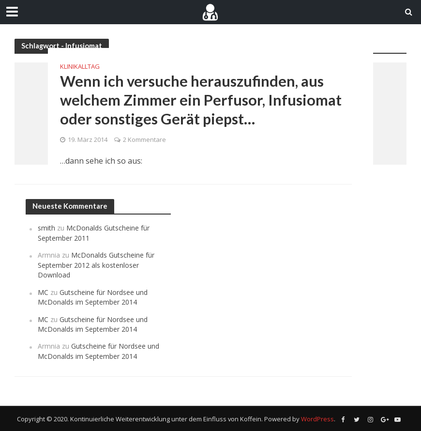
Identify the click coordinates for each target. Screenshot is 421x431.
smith (46, 227)
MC (43, 292)
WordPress (317, 419)
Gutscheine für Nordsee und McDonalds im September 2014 (93, 297)
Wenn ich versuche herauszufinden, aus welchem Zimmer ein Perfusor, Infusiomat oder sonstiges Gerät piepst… (201, 100)
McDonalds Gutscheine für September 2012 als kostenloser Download (96, 264)
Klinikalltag (80, 66)
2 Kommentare (144, 139)
